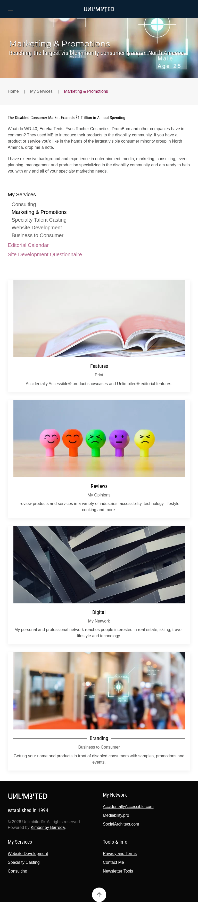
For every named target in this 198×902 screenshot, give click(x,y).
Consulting (24, 204)
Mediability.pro (115, 815)
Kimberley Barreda (47, 827)
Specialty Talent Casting (39, 220)
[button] (10, 9)
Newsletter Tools (117, 871)
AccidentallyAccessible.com (127, 806)
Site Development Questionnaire (45, 254)
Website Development (37, 227)
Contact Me (112, 862)
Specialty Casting (23, 862)
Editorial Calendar (28, 245)
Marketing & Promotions (39, 212)
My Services (22, 194)
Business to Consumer (37, 235)
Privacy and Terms (119, 853)
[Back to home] (99, 9)
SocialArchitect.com (120, 824)
